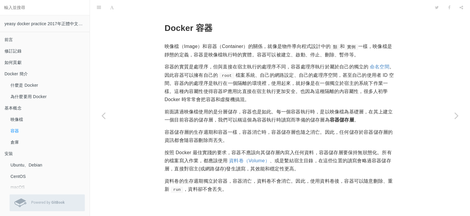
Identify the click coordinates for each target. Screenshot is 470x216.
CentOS (18, 176)
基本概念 (13, 108)
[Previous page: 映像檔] (103, 115)
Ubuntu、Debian (26, 165)
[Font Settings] (112, 7)
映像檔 (16, 119)
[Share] (461, 7)
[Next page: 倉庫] (456, 115)
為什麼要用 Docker (28, 96)
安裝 (8, 153)
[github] (410, 7)
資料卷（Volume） (249, 160)
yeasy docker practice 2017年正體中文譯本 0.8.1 (47, 23)
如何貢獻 (13, 62)
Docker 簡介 (16, 73)
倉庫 (14, 142)
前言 (8, 39)
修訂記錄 (13, 51)
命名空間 (379, 66)
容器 (14, 130)
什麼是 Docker (24, 85)
